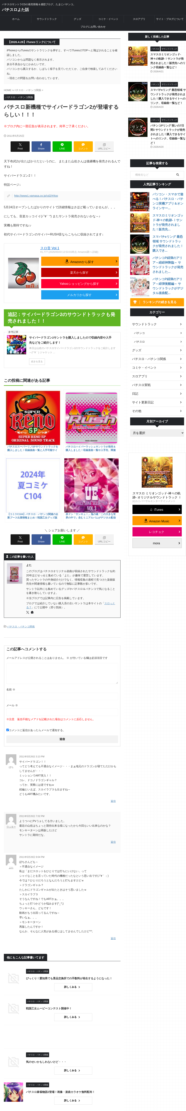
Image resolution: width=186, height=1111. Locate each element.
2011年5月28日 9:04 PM (31, 757)
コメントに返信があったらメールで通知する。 (35, 632)
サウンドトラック (47, 19)
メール (12, 607)
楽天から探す (79, 272)
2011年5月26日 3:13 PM (31, 659)
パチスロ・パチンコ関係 (21, 529)
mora (156, 544)
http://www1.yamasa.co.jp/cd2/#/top (36, 195)
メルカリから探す (79, 295)
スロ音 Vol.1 (49, 248)
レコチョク (156, 532)
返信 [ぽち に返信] (113, 702)
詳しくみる (77, 891)
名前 (10, 591)
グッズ (77, 19)
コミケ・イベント (108, 19)
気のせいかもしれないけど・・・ (60, 974)
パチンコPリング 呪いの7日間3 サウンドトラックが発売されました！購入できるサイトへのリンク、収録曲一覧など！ (167, 134)
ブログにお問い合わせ (93, 26)
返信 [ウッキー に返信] (113, 742)
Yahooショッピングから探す (79, 283)
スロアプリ (139, 19)
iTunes (158, 510)
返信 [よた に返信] (113, 838)
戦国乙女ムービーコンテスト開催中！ (63, 914)
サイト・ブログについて (170, 19)
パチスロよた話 (15, 10)
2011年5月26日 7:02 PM (31, 717)
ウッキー (11, 728)
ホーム (16, 19)
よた (11, 768)
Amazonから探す (82, 262)
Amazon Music (159, 521)
